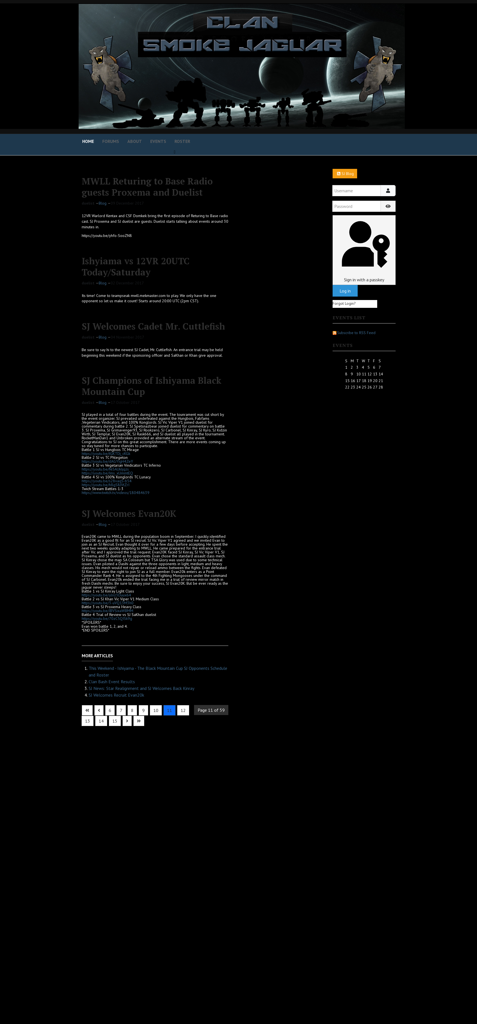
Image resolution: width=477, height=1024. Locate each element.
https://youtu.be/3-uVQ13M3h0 (108, 602)
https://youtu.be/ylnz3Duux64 (106, 595)
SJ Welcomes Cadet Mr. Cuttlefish (153, 326)
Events (158, 141)
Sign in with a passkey (364, 249)
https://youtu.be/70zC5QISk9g (107, 618)
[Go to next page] (127, 721)
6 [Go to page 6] (110, 710)
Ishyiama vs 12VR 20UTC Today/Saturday (136, 266)
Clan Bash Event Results (112, 681)
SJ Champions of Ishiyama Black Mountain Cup (151, 386)
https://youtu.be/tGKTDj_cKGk (106, 453)
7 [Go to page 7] (121, 710)
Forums (110, 141)
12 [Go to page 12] (183, 710)
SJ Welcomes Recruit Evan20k (116, 695)
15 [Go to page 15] (114, 721)
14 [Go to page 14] (101, 721)
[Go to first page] (87, 710)
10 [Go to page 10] (155, 710)
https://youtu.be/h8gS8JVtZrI (105, 484)
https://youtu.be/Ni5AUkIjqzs (105, 469)
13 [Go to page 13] (87, 721)
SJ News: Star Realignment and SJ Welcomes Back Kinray (141, 688)
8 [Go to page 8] (132, 710)
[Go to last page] (138, 721)
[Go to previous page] (99, 710)
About (134, 141)
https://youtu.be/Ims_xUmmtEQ (107, 473)
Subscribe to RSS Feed (354, 332)
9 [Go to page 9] (143, 710)
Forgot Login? (344, 303)
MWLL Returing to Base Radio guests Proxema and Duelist (147, 186)
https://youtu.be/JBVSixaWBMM (107, 610)
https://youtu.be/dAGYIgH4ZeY (107, 461)
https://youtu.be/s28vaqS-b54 (107, 480)
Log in (345, 291)
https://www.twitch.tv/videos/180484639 (115, 492)
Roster (182, 141)
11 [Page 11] (169, 710)
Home (88, 141)
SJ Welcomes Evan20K (129, 513)
